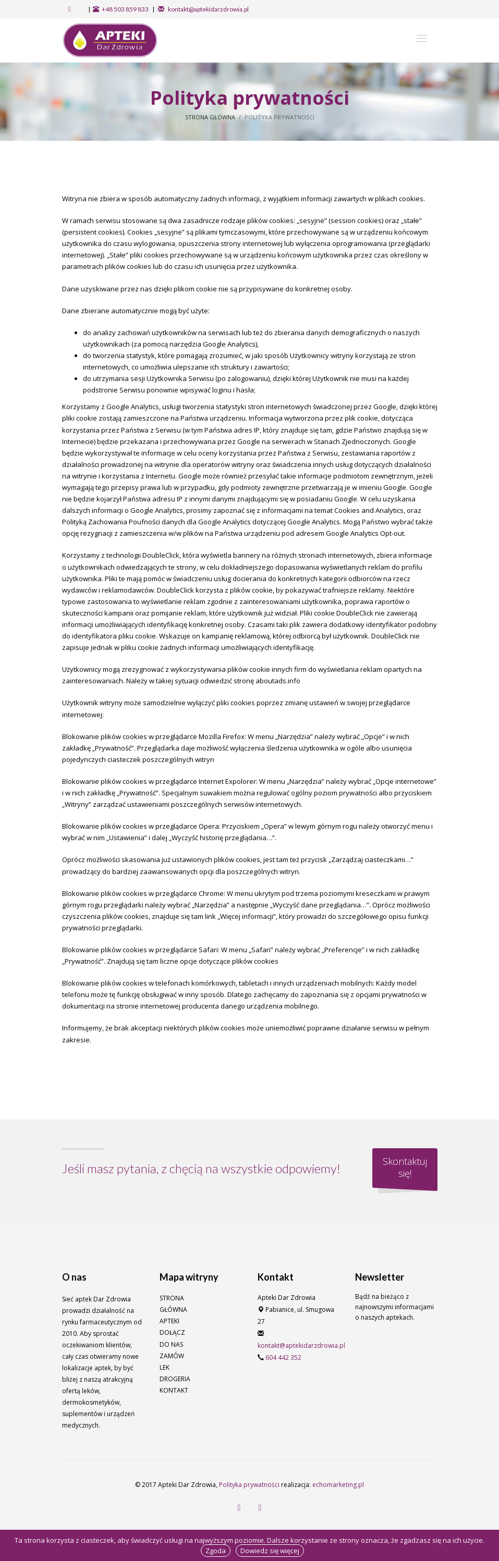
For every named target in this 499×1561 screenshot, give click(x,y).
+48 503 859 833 (125, 9)
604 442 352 (283, 1357)
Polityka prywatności (249, 1484)
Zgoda (215, 1550)
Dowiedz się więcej (269, 1550)
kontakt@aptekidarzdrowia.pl (208, 9)
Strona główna (210, 117)
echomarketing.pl (338, 1484)
